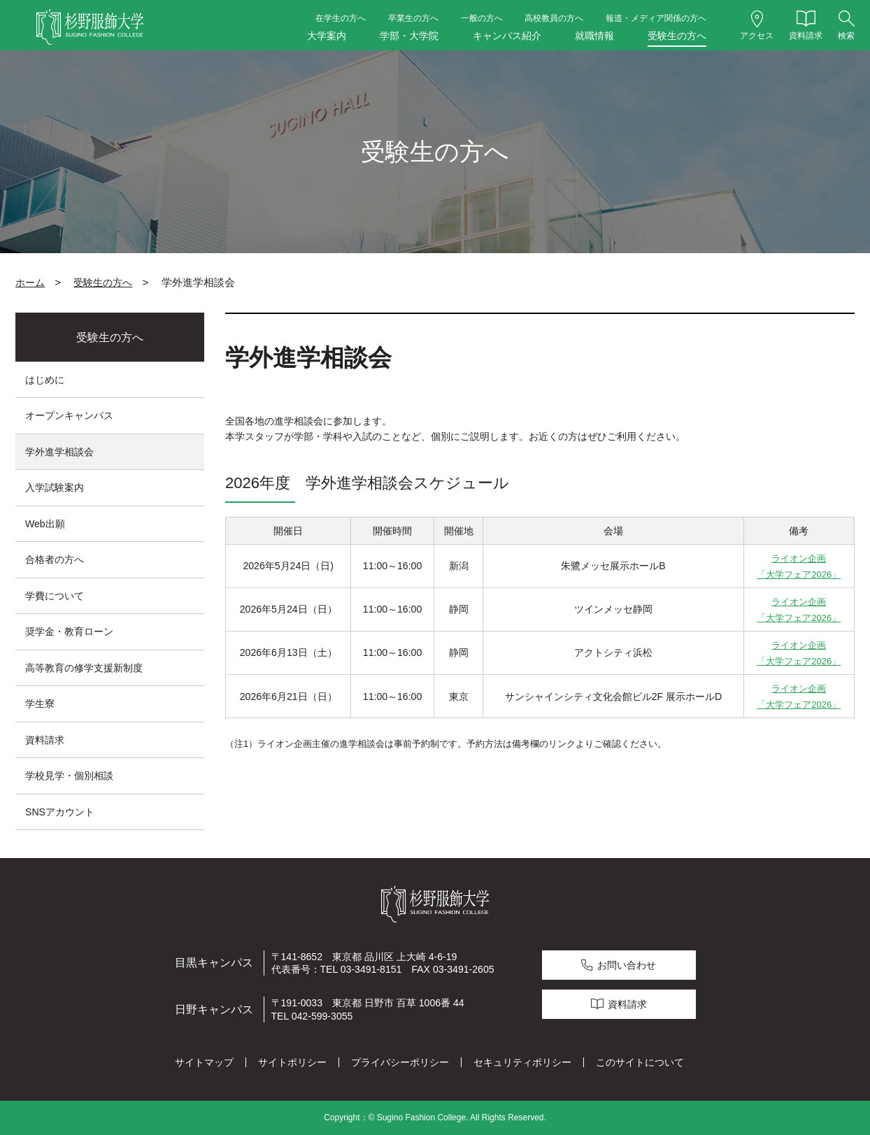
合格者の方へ (54, 559)
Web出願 (45, 523)
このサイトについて (640, 1062)
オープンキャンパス (69, 415)
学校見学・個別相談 (69, 775)
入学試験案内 (54, 487)
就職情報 (594, 35)
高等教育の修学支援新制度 (84, 667)
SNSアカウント (59, 812)
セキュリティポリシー (522, 1062)
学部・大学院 (409, 35)
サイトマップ (204, 1062)
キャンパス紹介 (507, 35)
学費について (54, 595)
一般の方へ (482, 18)
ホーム (30, 282)
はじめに (44, 379)
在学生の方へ (340, 18)
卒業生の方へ (413, 18)
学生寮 (40, 703)
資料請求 (44, 739)
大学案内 (326, 35)
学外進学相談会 (59, 451)
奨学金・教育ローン (69, 631)
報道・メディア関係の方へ (656, 18)
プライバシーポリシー (400, 1062)
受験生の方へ (677, 35)
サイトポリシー (292, 1062)
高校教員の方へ (554, 18)
